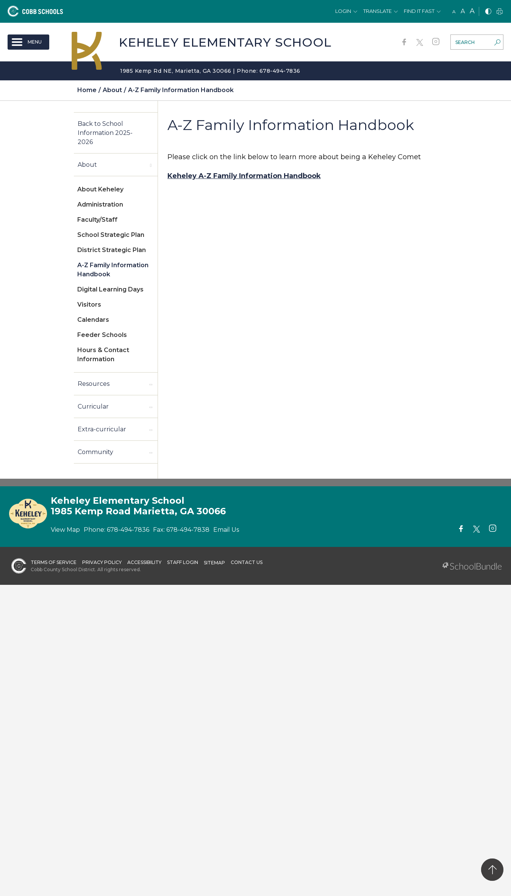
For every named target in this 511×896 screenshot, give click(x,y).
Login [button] (343, 11)
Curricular (93, 406)
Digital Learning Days (110, 289)
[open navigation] (28, 42)
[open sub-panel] (151, 164)
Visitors (89, 304)
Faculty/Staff (97, 219)
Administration (100, 204)
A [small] (454, 11)
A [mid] (463, 11)
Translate (377, 11)
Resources (93, 383)
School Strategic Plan (110, 234)
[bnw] (488, 12)
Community (95, 452)
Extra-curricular (102, 429)
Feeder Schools (102, 334)
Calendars (93, 319)
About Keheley (100, 189)
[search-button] (497, 43)
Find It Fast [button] (419, 11)
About (87, 164)
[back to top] (492, 869)
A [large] (472, 11)
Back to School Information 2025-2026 (105, 133)
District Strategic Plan (111, 250)
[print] (500, 12)
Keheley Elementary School (225, 42)
